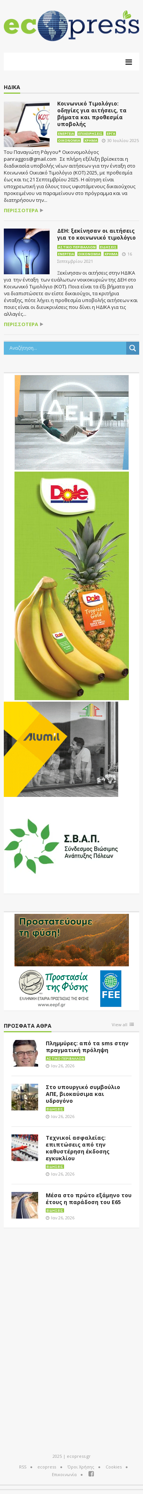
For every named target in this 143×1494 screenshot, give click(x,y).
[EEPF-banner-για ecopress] (71, 960)
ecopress (46, 1467)
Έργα (111, 133)
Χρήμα (90, 140)
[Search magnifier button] (132, 348)
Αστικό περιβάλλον (77, 247)
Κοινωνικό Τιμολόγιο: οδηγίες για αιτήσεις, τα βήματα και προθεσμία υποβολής (92, 114)
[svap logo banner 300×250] (61, 845)
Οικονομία (69, 140)
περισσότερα (21, 210)
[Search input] (67, 348)
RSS (22, 1467)
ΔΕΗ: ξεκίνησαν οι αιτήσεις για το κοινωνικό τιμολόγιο (96, 234)
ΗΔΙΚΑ (12, 87)
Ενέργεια (66, 133)
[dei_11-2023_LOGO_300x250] (71, 421)
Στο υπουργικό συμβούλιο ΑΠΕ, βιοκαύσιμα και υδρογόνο (83, 1093)
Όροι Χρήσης (80, 1467)
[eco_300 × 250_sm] (61, 748)
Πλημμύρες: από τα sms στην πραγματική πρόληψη (87, 1047)
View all (119, 1024)
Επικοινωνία (64, 1474)
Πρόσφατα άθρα (27, 1026)
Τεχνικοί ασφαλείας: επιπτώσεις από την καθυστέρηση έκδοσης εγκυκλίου (77, 1148)
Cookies (114, 1467)
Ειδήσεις (108, 247)
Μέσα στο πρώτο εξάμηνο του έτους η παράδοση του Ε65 (89, 1199)
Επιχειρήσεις (90, 133)
